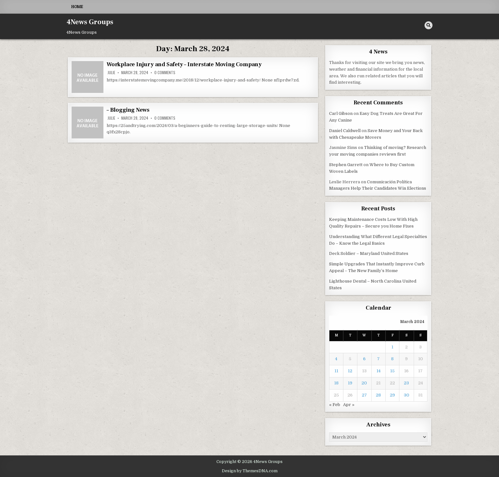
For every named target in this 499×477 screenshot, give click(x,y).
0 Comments (164, 72)
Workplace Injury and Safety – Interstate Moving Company (184, 64)
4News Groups (90, 22)
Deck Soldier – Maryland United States (368, 253)
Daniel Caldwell (345, 130)
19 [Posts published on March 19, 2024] (350, 383)
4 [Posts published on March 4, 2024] (336, 358)
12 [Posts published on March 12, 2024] (350, 370)
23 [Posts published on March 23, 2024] (406, 383)
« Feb (334, 404)
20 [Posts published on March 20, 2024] (364, 383)
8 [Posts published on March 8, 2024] (392, 358)
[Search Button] (428, 25)
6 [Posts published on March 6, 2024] (364, 358)
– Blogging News (128, 110)
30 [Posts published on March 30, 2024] (406, 395)
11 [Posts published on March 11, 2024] (336, 370)
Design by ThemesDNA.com (250, 471)
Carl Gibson (341, 113)
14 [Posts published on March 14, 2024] (378, 370)
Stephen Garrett (345, 164)
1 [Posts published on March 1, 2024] (392, 347)
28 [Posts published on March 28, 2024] (378, 395)
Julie (111, 72)
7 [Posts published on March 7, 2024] (378, 358)
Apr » (349, 404)
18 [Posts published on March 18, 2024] (336, 383)
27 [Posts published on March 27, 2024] (364, 395)
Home (77, 6)
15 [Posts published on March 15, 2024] (392, 370)
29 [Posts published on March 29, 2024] (392, 395)
